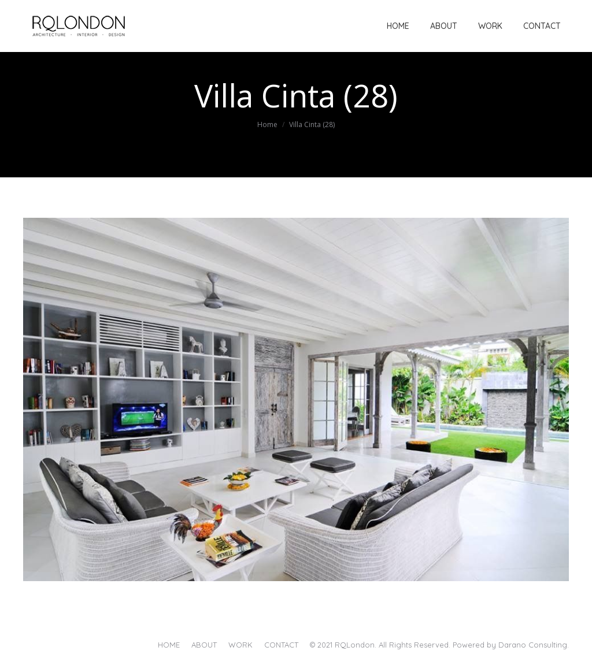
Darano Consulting (532, 644)
